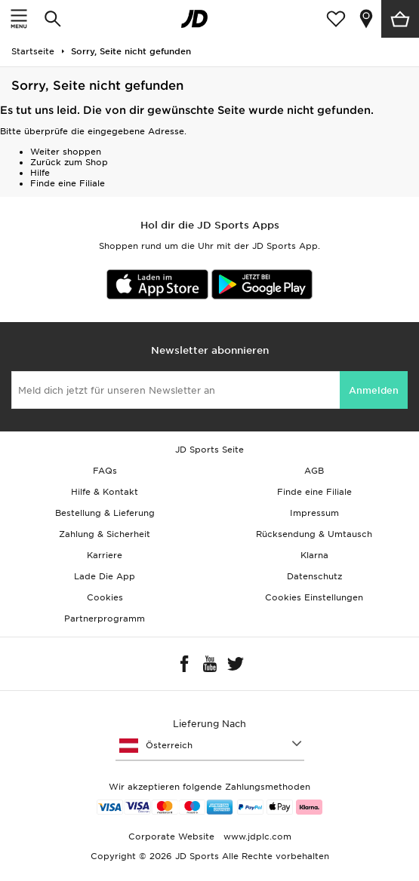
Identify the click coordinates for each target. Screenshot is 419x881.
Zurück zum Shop (69, 162)
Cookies (105, 597)
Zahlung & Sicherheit (104, 534)
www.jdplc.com (255, 836)
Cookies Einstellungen (314, 597)
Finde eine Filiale (67, 183)
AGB (314, 470)
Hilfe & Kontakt (104, 492)
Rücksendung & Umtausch (314, 534)
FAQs (105, 470)
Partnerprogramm (104, 618)
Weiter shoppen (65, 151)
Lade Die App (104, 576)
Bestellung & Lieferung (105, 513)
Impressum (314, 513)
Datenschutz (314, 576)
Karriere (104, 555)
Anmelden (374, 390)
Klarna (314, 555)
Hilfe (40, 172)
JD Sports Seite (209, 449)
